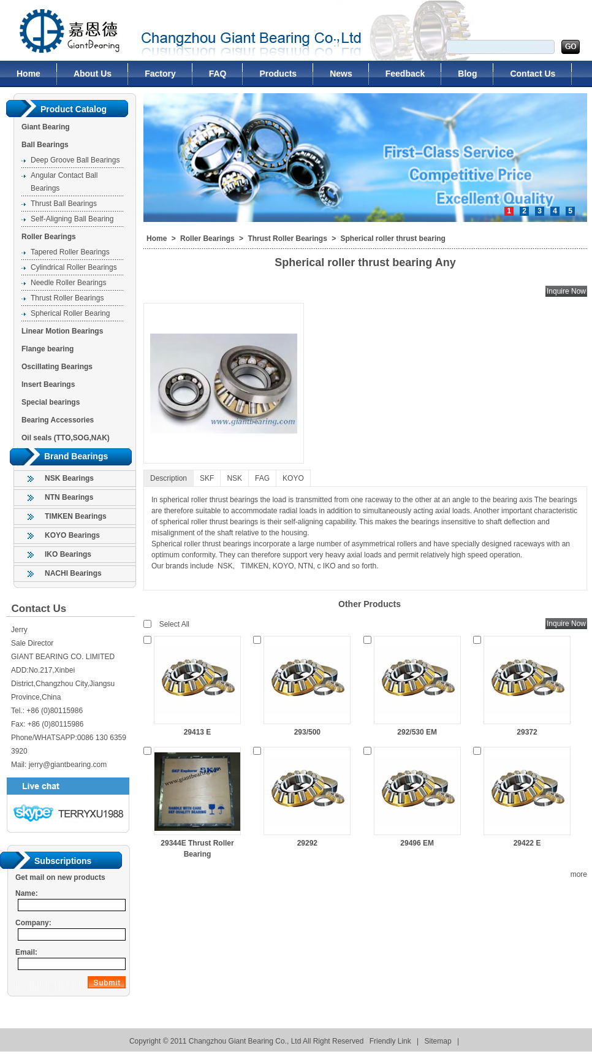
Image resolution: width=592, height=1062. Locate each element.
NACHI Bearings (73, 573)
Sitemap (438, 1041)
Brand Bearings (76, 456)
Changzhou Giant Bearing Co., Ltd (62, 30)
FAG (262, 478)
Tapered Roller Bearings (70, 252)
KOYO (293, 478)
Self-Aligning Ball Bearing (72, 219)
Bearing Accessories (57, 420)
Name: (26, 893)
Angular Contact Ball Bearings (64, 182)
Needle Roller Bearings (68, 282)
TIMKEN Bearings (76, 516)
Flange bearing (47, 349)
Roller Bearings (48, 236)
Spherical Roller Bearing (70, 313)
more (579, 874)
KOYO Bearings (72, 535)
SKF (207, 478)
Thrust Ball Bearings (64, 203)
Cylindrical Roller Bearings (74, 267)
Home (156, 238)
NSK (234, 478)
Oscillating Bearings (57, 366)
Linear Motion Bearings (62, 331)
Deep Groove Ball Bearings (75, 160)
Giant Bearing (45, 127)
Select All (174, 624)
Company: (33, 923)
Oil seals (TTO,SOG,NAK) (65, 438)
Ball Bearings (45, 144)
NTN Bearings (69, 497)
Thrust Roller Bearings (67, 298)
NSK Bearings (69, 478)
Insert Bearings (48, 384)
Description (168, 478)
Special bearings (50, 402)
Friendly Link (390, 1041)
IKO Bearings (68, 554)
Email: (26, 952)
